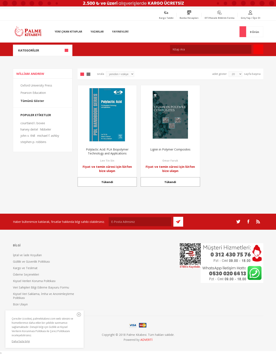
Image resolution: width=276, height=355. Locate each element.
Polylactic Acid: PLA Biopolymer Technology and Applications (107, 151)
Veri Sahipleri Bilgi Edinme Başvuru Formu (41, 287)
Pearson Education (33, 93)
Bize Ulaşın (20, 304)
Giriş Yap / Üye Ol (250, 17)
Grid (82, 74)
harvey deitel (29, 129)
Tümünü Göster (32, 101)
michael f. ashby (48, 136)
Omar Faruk (170, 160)
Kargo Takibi (166, 17)
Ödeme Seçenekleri (26, 274)
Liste (88, 74)
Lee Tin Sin (107, 160)
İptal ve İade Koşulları (27, 255)
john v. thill (27, 136)
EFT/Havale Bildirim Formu (219, 17)
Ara (258, 49)
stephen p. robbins (33, 142)
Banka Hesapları (189, 17)
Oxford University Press (36, 85)
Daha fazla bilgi (21, 341)
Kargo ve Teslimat (25, 268)
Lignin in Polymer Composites (170, 149)
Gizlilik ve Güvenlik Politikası (31, 261)
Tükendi (107, 182)
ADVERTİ (146, 340)
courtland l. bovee (32, 123)
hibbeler (45, 129)
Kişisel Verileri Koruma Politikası (34, 281)
